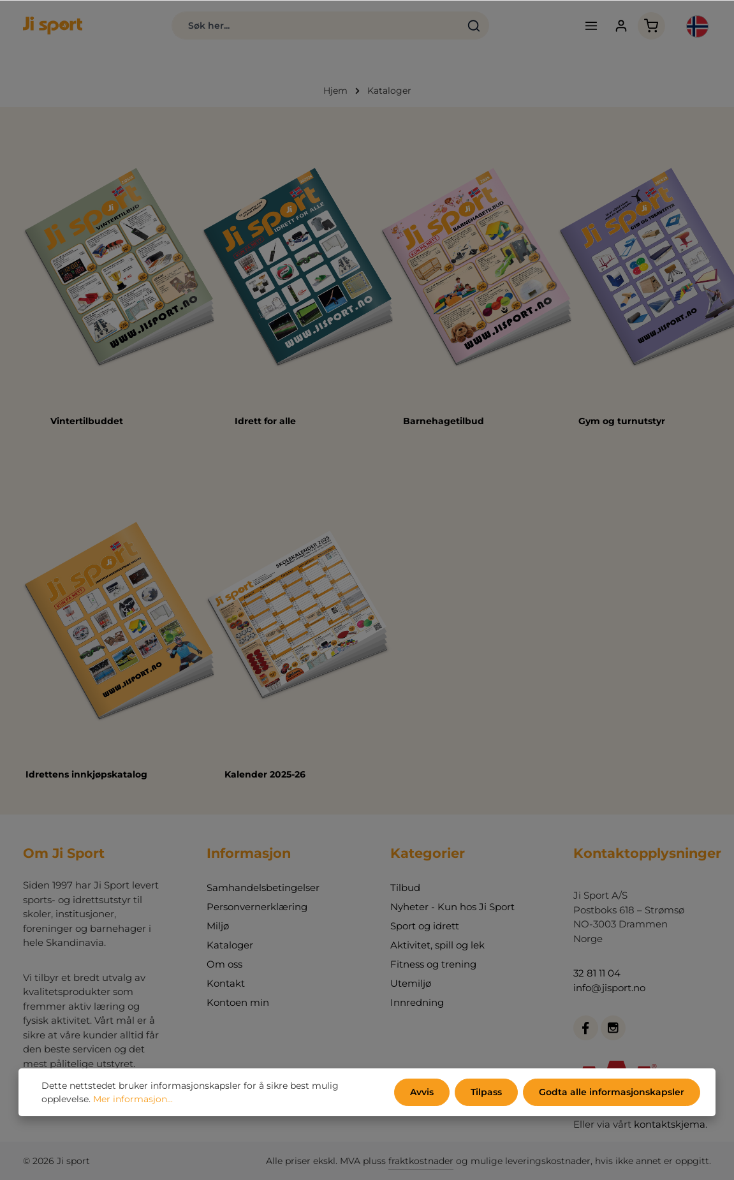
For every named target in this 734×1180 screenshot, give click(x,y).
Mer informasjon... (133, 1099)
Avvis (422, 1092)
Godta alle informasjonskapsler (611, 1092)
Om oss (224, 964)
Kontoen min (238, 1002)
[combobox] (316, 25)
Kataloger (230, 945)
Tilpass (486, 1092)
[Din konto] (621, 26)
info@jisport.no (609, 988)
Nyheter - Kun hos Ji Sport (452, 907)
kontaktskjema (669, 1124)
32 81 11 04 (596, 973)
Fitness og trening (433, 964)
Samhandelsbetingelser (263, 887)
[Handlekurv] (651, 26)
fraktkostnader (420, 1161)
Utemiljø (410, 983)
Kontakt (226, 983)
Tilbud (405, 887)
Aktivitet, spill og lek (437, 945)
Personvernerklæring (257, 907)
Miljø (218, 926)
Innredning (417, 1002)
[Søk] (474, 25)
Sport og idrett (424, 926)
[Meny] (591, 26)
